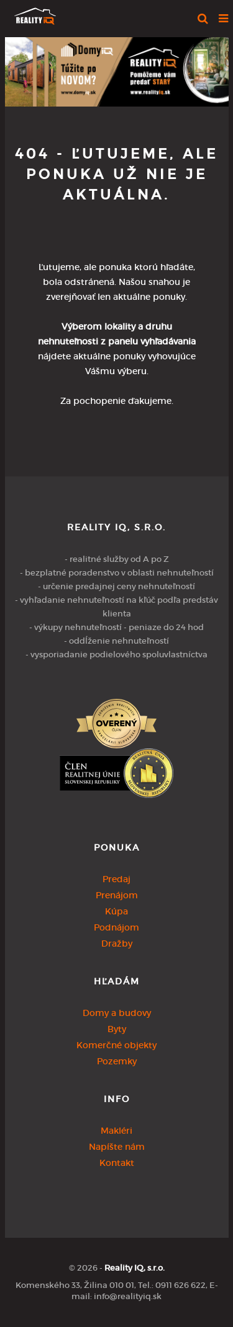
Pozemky (117, 1061)
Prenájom (117, 895)
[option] (117, 69)
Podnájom (116, 927)
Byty (116, 1029)
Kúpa (116, 911)
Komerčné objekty (116, 1045)
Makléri (116, 1130)
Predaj (116, 879)
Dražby (116, 943)
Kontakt (116, 1162)
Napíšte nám (117, 1146)
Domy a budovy (117, 1012)
